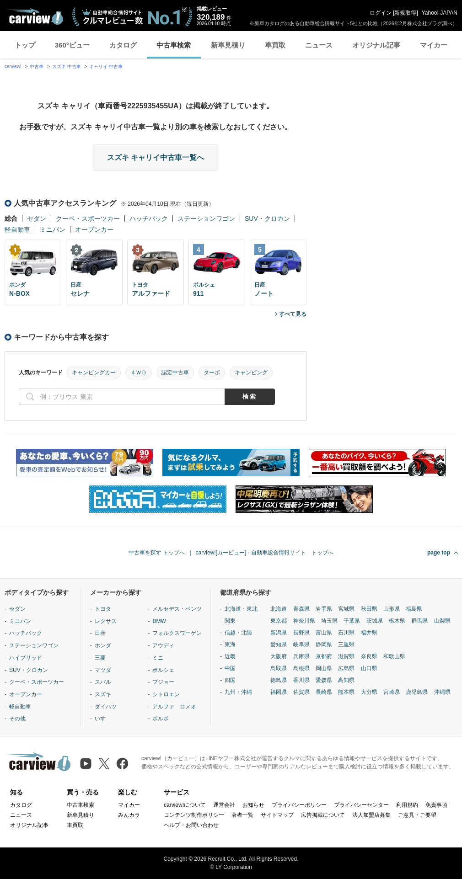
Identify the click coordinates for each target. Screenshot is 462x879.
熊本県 (346, 692)
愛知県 (278, 644)
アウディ (163, 645)
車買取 (275, 45)
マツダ (103, 670)
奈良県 (369, 656)
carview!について (185, 805)
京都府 (324, 656)
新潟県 (278, 632)
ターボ (212, 372)
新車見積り (228, 45)
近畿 (230, 656)
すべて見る (292, 314)
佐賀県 (301, 692)
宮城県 (346, 609)
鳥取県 (278, 668)
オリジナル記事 (376, 45)
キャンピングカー (94, 372)
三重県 (346, 644)
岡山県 (324, 668)
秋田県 (369, 609)
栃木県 (397, 621)
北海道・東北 (241, 609)
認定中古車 (175, 372)
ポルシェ (163, 670)
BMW (159, 621)
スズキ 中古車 (66, 66)
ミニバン (52, 229)
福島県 (414, 609)
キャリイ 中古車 (106, 66)
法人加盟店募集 (371, 815)
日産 (100, 633)
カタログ (123, 45)
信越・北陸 (238, 632)
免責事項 (436, 805)
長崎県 (324, 692)
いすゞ (103, 718)
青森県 (301, 609)
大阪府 (278, 656)
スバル (103, 682)
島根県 (301, 668)
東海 (230, 644)
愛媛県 (324, 680)
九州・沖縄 (238, 692)
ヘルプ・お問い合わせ (191, 825)
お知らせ (253, 805)
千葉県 (352, 621)
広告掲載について (323, 815)
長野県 (301, 632)
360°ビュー (72, 45)
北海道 (278, 609)
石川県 (346, 632)
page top (438, 552)
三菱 (100, 658)
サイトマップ (277, 815)
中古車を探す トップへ (157, 552)
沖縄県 (442, 692)
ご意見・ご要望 (417, 815)
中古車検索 (173, 45)
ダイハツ (106, 706)
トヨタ (103, 609)
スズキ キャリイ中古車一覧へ (155, 157)
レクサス (106, 621)
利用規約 (407, 805)
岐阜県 (301, 644)
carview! (13, 66)
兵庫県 (301, 656)
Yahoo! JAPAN (439, 13)
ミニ (157, 658)
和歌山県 (394, 656)
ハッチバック (148, 218)
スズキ (103, 694)
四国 (230, 680)
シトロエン (166, 694)
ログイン (381, 13)
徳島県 (278, 680)
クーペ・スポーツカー (88, 218)
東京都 (278, 621)
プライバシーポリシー (299, 805)
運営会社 (224, 805)
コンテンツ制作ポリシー (194, 815)
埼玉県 (329, 621)
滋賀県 (346, 656)
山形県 (391, 609)
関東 (230, 621)
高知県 (346, 680)
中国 (230, 668)
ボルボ (160, 718)
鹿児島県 (417, 692)
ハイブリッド (25, 658)
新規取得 (405, 13)
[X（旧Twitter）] (104, 763)
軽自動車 (17, 229)
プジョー (163, 682)
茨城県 (374, 621)
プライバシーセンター (361, 805)
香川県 (301, 680)
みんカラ (129, 815)
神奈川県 (304, 621)
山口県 (369, 668)
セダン (36, 218)
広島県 (346, 668)
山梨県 (442, 621)
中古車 (36, 66)
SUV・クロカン (267, 218)
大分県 (369, 692)
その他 (17, 718)
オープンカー (94, 229)
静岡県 (324, 644)
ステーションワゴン (206, 218)
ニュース (319, 45)
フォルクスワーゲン (177, 633)
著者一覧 (242, 815)
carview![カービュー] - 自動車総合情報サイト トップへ (264, 552)
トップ (25, 45)
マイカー (433, 45)
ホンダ (103, 645)
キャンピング (251, 372)
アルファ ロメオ (174, 706)
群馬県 (419, 621)
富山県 (324, 632)
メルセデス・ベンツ (177, 609)
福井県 (369, 632)
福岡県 (278, 692)
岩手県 (324, 609)
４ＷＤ (138, 372)
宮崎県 (391, 692)
